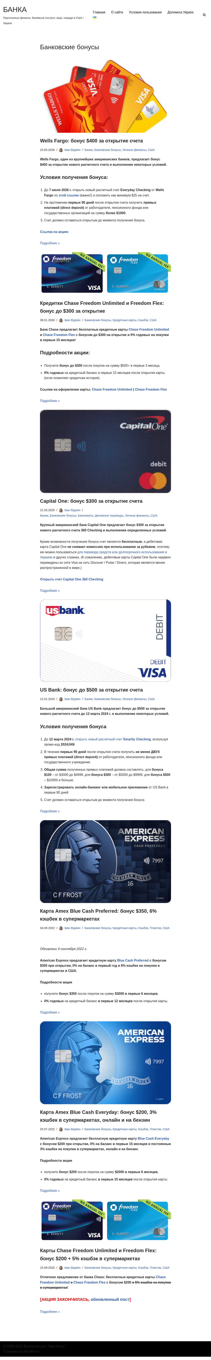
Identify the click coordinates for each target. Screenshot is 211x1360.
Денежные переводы (109, 516)
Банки (89, 150)
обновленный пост (110, 1303)
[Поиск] (204, 14)
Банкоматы (86, 516)
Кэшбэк (144, 320)
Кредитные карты (125, 320)
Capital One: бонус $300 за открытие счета (91, 502)
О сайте (117, 12)
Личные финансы (135, 150)
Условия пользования (145, 12)
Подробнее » (50, 243)
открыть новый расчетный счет (113, 741)
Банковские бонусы (108, 150)
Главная (99, 12)
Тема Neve (56, 1349)
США (152, 150)
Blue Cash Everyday (154, 1141)
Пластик (156, 930)
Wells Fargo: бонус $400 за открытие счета (92, 140)
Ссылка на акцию (54, 232)
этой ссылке (69, 195)
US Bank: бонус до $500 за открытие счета (92, 691)
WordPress (31, 1354)
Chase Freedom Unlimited (149, 330)
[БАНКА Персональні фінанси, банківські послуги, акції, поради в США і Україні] (44, 15)
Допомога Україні (106, 17)
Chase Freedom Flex (59, 335)
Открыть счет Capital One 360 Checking (72, 581)
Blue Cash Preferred (134, 962)
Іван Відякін (72, 150)
